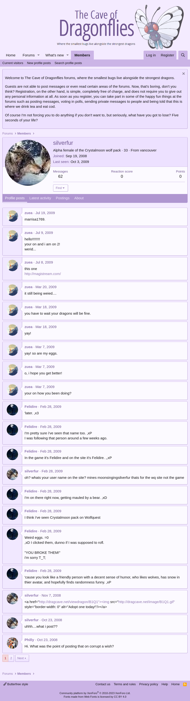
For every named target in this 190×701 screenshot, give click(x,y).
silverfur (32, 471)
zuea (28, 213)
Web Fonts (90, 696)
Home (10, 55)
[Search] (183, 55)
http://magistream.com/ (43, 274)
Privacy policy (148, 684)
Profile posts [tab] (15, 198)
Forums (29, 55)
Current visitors (12, 63)
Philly (29, 640)
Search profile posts (68, 63)
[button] (38, 55)
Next (20, 658)
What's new (54, 55)
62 (60, 176)
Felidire (31, 406)
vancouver (148, 150)
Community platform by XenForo (95, 693)
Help (165, 684)
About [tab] (79, 198)
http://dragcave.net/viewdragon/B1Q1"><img (74, 602)
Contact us (102, 684)
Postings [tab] (63, 198)
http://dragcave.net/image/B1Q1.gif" (146, 602)
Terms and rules (125, 684)
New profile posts (39, 63)
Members (82, 55)
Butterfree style (15, 684)
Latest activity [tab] (40, 198)
